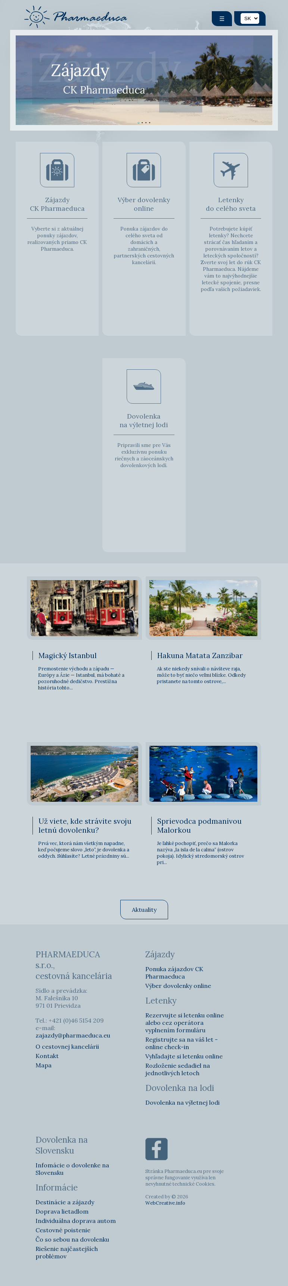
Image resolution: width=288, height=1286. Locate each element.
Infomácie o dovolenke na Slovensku (72, 1168)
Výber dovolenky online (178, 985)
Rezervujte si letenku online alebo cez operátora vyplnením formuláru (184, 1022)
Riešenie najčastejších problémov (66, 1252)
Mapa (43, 1065)
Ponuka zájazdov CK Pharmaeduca (174, 972)
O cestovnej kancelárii (67, 1046)
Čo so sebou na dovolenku (72, 1239)
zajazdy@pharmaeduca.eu (72, 1035)
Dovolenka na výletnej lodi (182, 1102)
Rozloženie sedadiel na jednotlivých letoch (177, 1069)
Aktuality (144, 909)
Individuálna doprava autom (75, 1220)
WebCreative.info (165, 1203)
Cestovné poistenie (62, 1230)
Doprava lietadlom (62, 1211)
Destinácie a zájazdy (64, 1202)
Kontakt (47, 1056)
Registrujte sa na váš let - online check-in (181, 1043)
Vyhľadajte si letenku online (184, 1056)
